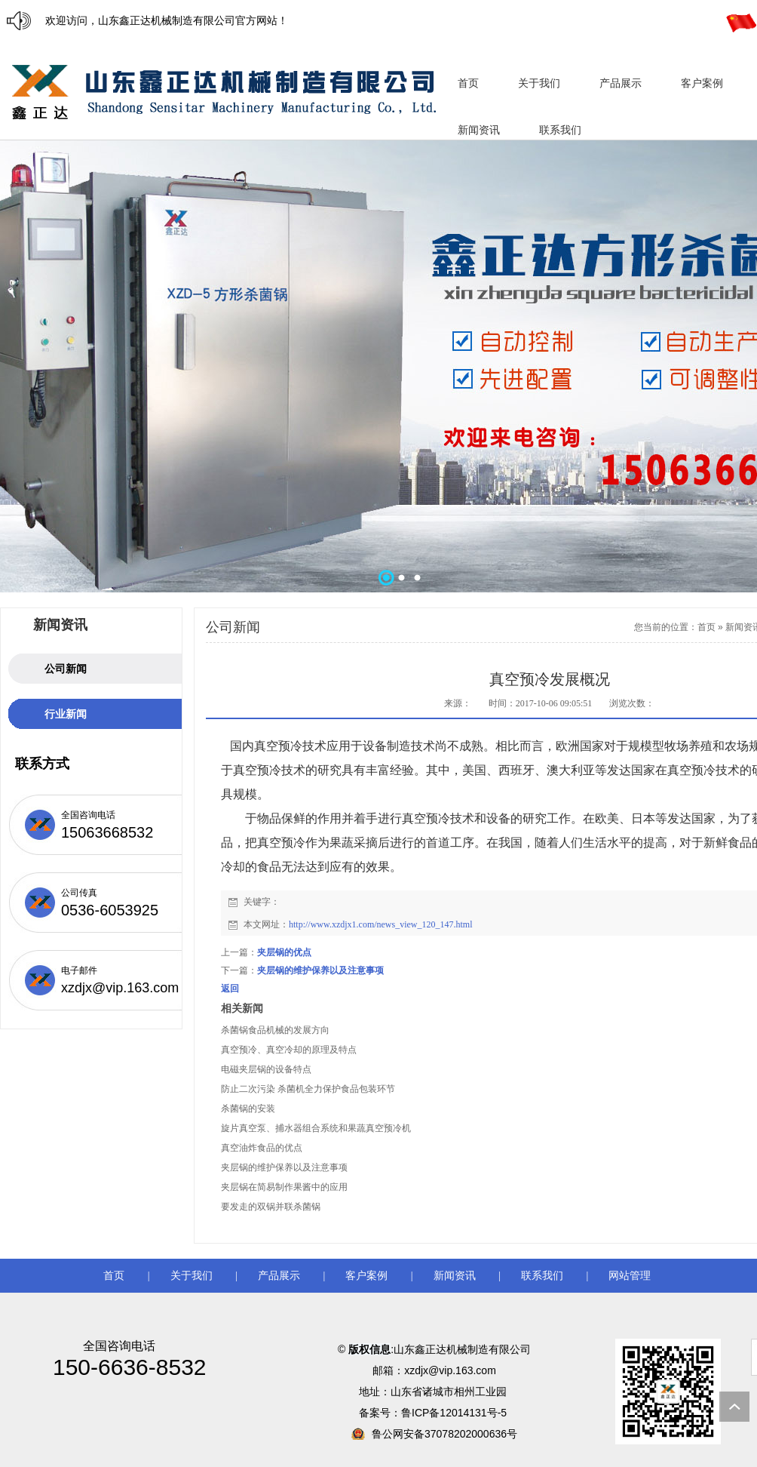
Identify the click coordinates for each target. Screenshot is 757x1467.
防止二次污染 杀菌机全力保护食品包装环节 (308, 1089)
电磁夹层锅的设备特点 (266, 1069)
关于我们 (191, 1275)
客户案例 (366, 1275)
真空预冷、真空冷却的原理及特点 (289, 1049)
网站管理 (629, 1275)
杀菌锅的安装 (248, 1108)
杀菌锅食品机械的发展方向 (275, 1030)
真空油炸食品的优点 (261, 1148)
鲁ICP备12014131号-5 (455, 1413)
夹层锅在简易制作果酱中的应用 (284, 1187)
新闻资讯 (455, 1275)
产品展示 (279, 1275)
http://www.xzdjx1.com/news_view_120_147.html (381, 924)
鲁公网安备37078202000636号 (444, 1434)
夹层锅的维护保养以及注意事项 (320, 970)
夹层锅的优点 (284, 952)
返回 (230, 988)
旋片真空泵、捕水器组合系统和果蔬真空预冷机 (316, 1128)
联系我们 (542, 1275)
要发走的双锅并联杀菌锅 (270, 1206)
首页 (706, 627)
